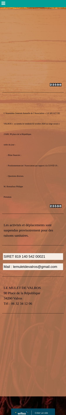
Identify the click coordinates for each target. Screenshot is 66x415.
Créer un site (41, 412)
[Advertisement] (33, 43)
